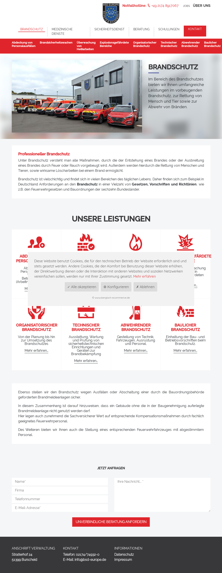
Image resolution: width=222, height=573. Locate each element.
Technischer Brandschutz (86, 327)
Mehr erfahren (144, 276)
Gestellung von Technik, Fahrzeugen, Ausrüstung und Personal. (135, 340)
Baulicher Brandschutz (185, 327)
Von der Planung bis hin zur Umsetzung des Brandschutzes (36, 340)
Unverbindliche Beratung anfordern (111, 522)
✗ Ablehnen (145, 287)
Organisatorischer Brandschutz (36, 327)
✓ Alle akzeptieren (81, 287)
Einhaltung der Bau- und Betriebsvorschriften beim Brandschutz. (185, 340)
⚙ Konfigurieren (116, 287)
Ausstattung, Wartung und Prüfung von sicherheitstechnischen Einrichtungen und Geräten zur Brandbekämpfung (86, 345)
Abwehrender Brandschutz (136, 327)
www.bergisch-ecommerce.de (112, 297)
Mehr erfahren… (36, 350)
